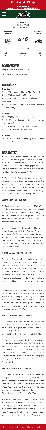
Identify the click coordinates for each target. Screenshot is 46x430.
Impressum (8, 426)
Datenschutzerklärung (24, 426)
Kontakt (39, 426)
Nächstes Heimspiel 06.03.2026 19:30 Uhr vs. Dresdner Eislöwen (23, 7)
